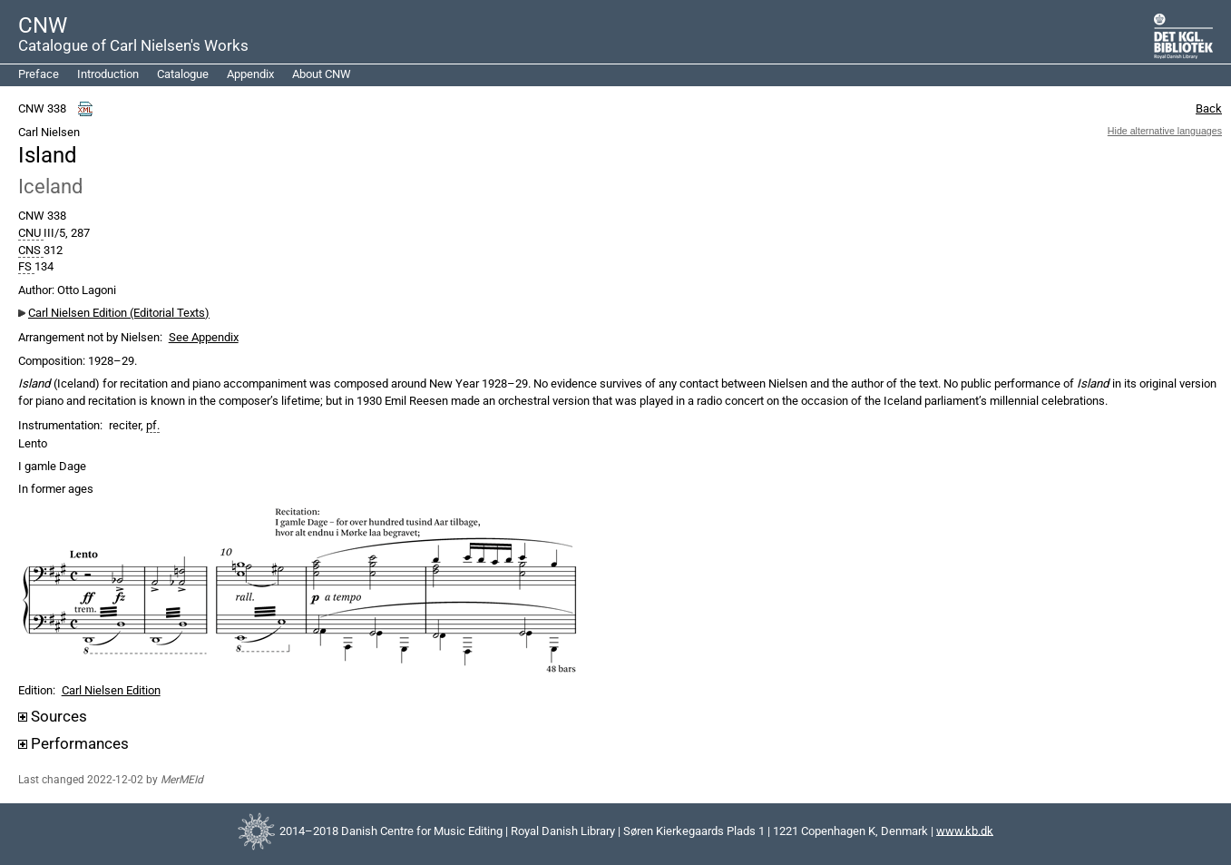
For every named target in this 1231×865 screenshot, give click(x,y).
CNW (42, 25)
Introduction (108, 74)
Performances (73, 743)
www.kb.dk (964, 830)
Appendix (250, 74)
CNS (31, 250)
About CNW (321, 74)
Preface (38, 74)
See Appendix (204, 337)
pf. (153, 425)
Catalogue (183, 74)
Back (1209, 108)
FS (26, 267)
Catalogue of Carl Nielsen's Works (133, 45)
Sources (52, 716)
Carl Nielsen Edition (111, 690)
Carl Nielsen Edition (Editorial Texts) (119, 312)
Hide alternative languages (1165, 130)
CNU (31, 233)
